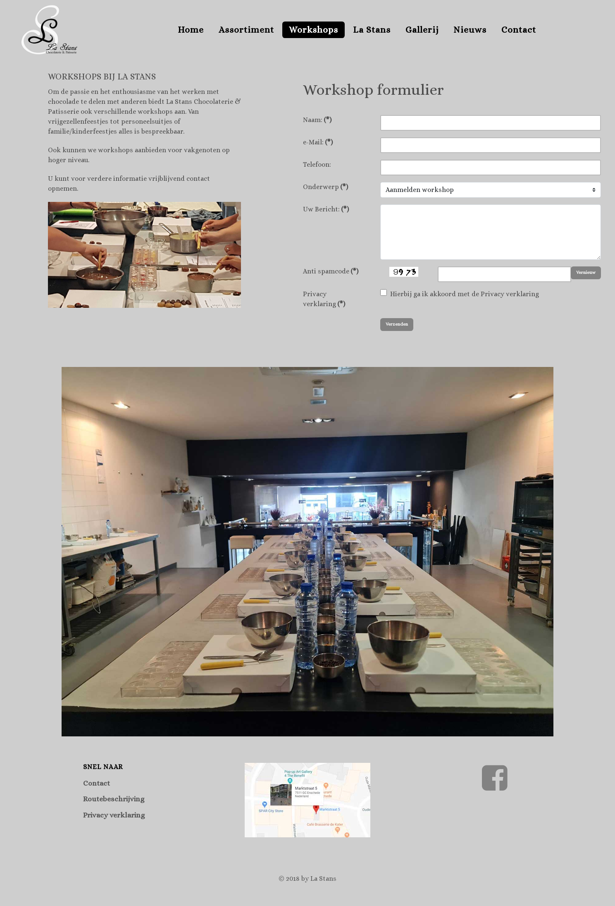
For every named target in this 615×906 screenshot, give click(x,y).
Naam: (317, 120)
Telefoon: (317, 164)
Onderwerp (325, 187)
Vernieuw (586, 272)
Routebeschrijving (113, 799)
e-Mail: (318, 142)
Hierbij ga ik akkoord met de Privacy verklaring (464, 294)
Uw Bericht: (326, 209)
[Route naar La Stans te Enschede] (307, 798)
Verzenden (397, 324)
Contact (96, 783)
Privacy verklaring (324, 299)
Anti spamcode (330, 271)
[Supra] (49, 28)
